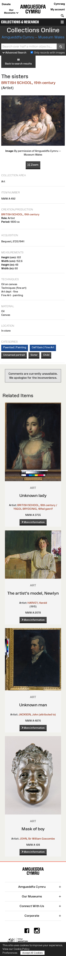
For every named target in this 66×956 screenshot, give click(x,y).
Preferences (9, 952)
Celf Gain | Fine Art (43, 347)
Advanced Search (14, 52)
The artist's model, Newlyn (33, 593)
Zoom (33, 165)
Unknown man (33, 704)
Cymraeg (59, 3)
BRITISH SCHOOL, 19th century (28, 83)
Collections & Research (20, 22)
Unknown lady (33, 495)
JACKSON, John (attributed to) (37, 714)
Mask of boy (33, 828)
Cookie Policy (22, 948)
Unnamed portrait (14, 354)
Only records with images (49, 52)
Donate (6, 4)
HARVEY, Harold (37, 602)
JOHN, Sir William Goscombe (37, 838)
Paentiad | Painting (14, 347)
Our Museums (11, 12)
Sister (34, 354)
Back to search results (18, 61)
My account (58, 9)
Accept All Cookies (32, 952)
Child (46, 354)
